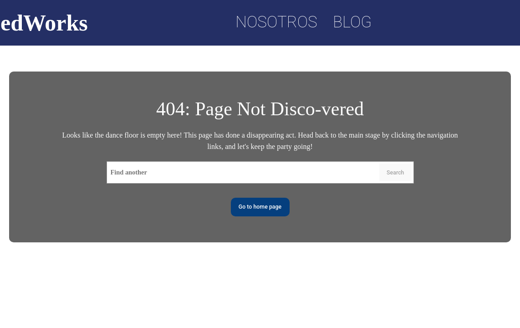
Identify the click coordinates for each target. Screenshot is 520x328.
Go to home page (260, 208)
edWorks (44, 23)
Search (395, 173)
